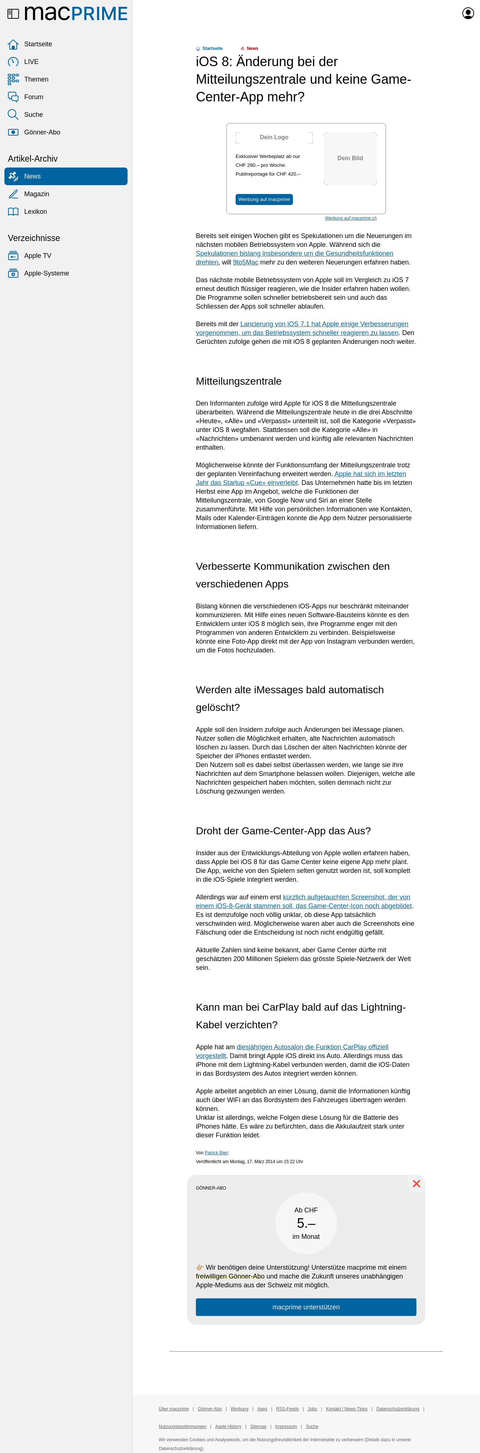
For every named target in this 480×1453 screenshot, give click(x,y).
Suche (25, 115)
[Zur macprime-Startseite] (76, 13)
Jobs (312, 1408)
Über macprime (174, 1408)
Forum (25, 97)
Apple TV (29, 256)
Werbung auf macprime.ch (351, 218)
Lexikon (27, 211)
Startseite (29, 44)
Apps (262, 1408)
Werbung (239, 1408)
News (24, 176)
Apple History (228, 1426)
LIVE (23, 62)
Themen (28, 79)
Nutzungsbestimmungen (182, 1426)
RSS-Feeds (287, 1408)
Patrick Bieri (216, 1152)
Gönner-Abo (33, 132)
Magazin (28, 194)
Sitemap (258, 1426)
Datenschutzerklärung (397, 1408)
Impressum (286, 1426)
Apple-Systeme (38, 273)
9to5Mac (245, 262)
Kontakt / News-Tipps (347, 1408)
